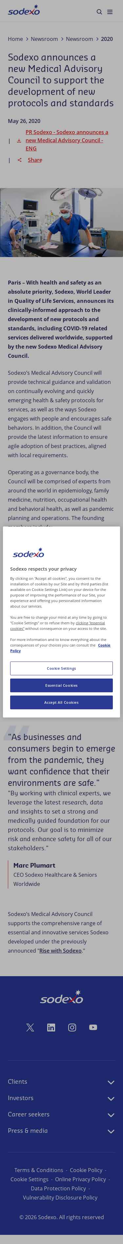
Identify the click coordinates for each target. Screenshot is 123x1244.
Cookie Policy (86, 1170)
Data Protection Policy (58, 1197)
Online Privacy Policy (58, 1188)
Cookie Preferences (58, 1179)
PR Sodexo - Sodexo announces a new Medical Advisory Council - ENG (61, 140)
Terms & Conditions (38, 1170)
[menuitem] (24, 10)
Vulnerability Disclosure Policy (60, 1206)
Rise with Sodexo (60, 950)
